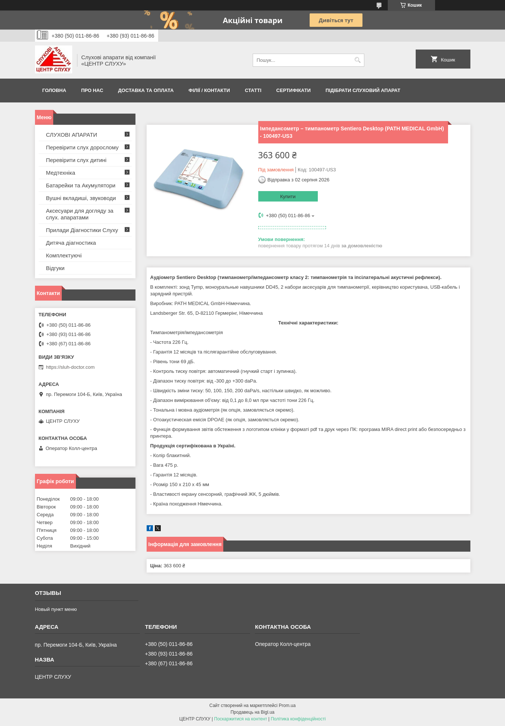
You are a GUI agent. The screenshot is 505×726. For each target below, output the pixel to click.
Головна (54, 90)
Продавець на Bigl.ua (252, 712)
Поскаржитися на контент (240, 719)
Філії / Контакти (209, 90)
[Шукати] (357, 60)
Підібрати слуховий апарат (363, 90)
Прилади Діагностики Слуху (82, 230)
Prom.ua (287, 705)
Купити (288, 196)
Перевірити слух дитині (76, 160)
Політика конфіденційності (298, 719)
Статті (253, 90)
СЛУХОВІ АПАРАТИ (72, 134)
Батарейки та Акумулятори (81, 185)
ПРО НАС (92, 90)
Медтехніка (61, 172)
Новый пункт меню (56, 609)
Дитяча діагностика (71, 243)
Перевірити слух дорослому (82, 147)
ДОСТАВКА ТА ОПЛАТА (145, 90)
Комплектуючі (64, 255)
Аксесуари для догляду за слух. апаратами (80, 214)
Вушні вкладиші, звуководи (81, 198)
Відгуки (55, 268)
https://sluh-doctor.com (70, 367)
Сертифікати (293, 90)
